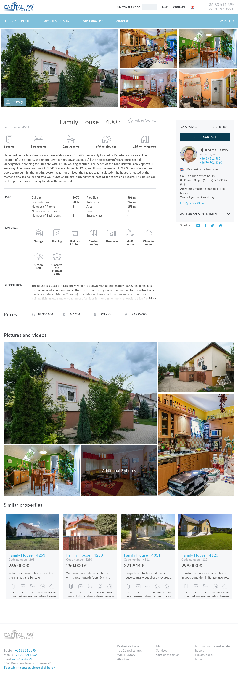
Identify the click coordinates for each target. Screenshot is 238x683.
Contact (179, 7)
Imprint (200, 659)
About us (122, 21)
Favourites (226, 21)
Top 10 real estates (55, 21)
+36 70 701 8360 (220, 9)
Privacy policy (204, 655)
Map (165, 7)
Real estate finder (16, 21)
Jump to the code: (128, 7)
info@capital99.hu (192, 203)
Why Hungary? (93, 21)
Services (161, 650)
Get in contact (205, 137)
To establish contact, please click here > (29, 667)
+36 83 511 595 (220, 4)
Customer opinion (168, 655)
